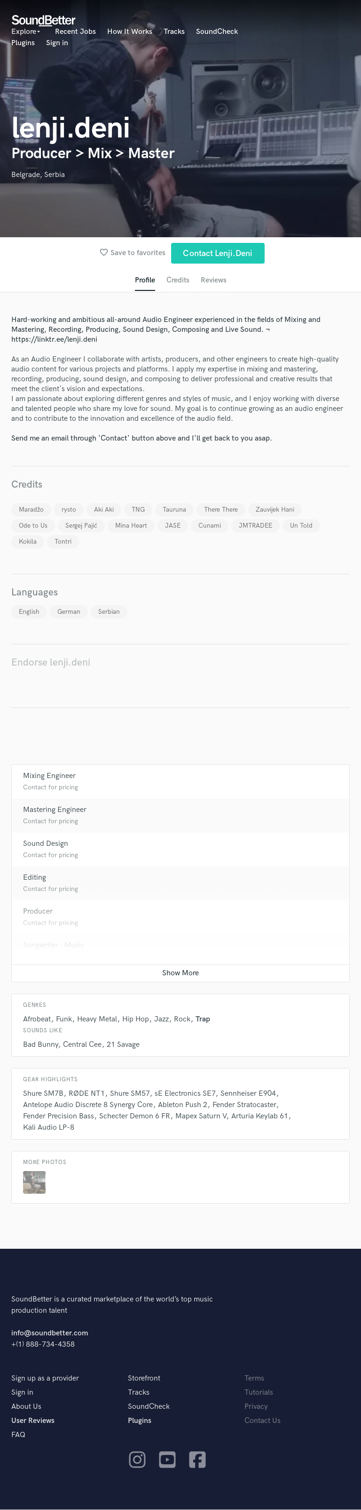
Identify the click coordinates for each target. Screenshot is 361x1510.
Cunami (209, 526)
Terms (254, 1378)
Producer (38, 912)
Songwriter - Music (53, 945)
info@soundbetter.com (49, 1333)
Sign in (57, 43)
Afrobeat (37, 1019)
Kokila (28, 542)
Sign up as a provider (45, 1378)
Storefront (144, 1378)
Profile (144, 280)
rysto (69, 510)
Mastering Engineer (54, 810)
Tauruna (174, 510)
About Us (26, 1407)
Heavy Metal (97, 1019)
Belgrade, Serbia (38, 174)
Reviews (214, 280)
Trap (203, 1019)
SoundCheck (217, 31)
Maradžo (31, 510)
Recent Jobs (75, 31)
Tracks (174, 31)
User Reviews (33, 1421)
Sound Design (45, 844)
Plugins (23, 43)
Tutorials (258, 1393)
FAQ (18, 1435)
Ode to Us (33, 526)
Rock (182, 1019)
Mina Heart (131, 526)
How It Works (129, 31)
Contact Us (262, 1421)
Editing (34, 878)
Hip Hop (135, 1019)
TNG (138, 510)
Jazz (161, 1019)
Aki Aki (104, 510)
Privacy (256, 1407)
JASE (172, 526)
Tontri (63, 542)
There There (221, 510)
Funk (64, 1019)
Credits (177, 280)
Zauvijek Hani (275, 510)
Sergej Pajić (81, 526)
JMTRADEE (255, 526)
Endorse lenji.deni (50, 663)
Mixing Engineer (49, 776)
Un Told (301, 526)
